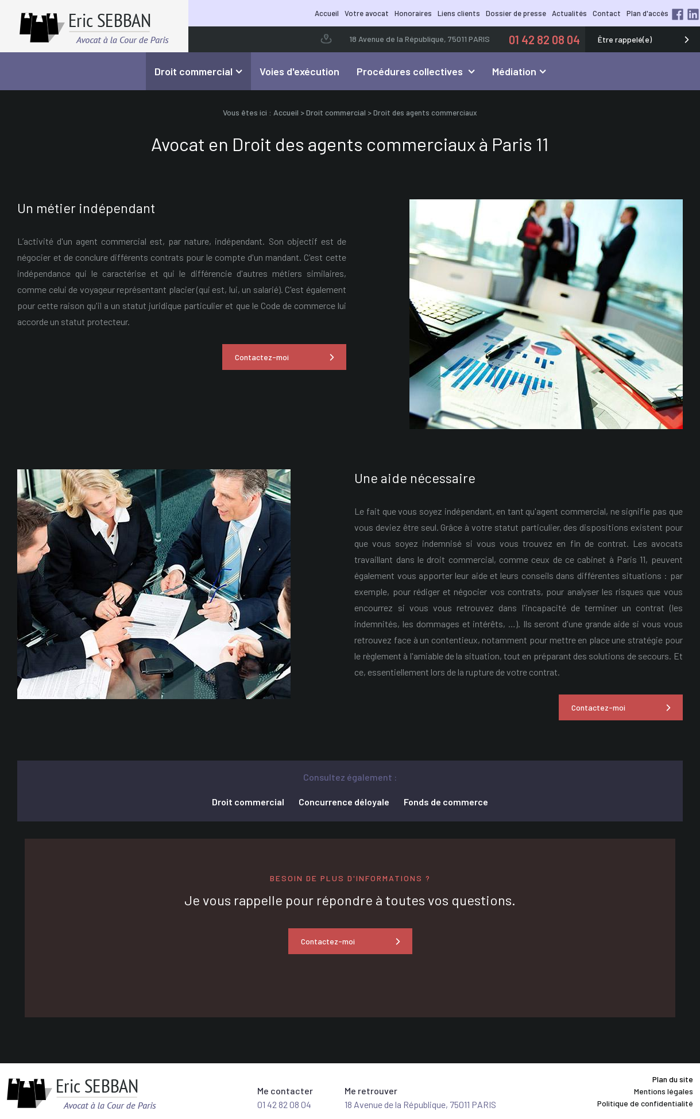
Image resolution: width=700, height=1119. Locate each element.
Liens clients (459, 13)
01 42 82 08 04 (544, 40)
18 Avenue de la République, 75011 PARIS (419, 39)
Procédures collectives (411, 71)
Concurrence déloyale (344, 801)
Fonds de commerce (446, 801)
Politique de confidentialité (645, 1103)
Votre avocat (367, 13)
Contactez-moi (262, 357)
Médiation (514, 71)
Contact (607, 13)
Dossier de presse (516, 13)
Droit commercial (193, 71)
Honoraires (413, 13)
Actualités (569, 13)
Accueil (327, 13)
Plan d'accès (647, 13)
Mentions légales (663, 1091)
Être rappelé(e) (625, 39)
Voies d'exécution (299, 71)
